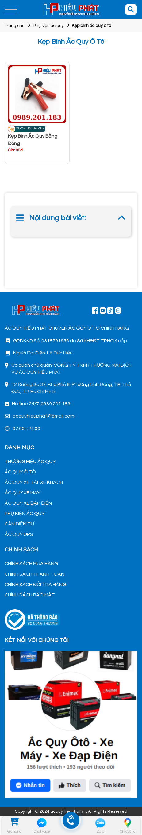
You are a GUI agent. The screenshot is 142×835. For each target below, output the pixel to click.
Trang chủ (15, 26)
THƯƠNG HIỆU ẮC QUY (30, 461)
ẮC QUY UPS (19, 534)
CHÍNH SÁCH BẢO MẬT (30, 594)
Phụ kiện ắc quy (48, 26)
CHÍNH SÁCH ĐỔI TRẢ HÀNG (35, 584)
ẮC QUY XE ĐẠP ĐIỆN (28, 503)
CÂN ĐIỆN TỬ (19, 523)
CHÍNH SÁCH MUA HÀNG (31, 563)
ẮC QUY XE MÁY (22, 492)
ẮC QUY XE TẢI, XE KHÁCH (34, 482)
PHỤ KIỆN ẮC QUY (24, 513)
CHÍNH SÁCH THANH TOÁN (34, 574)
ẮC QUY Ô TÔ (20, 471)
